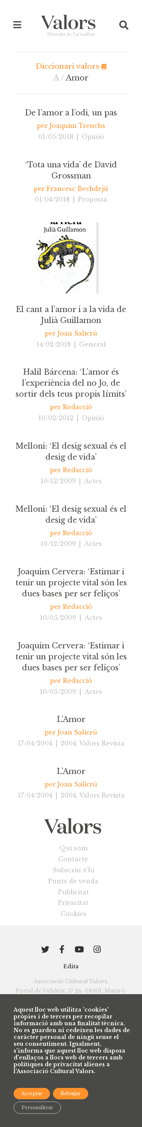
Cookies (73, 913)
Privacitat (73, 902)
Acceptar (31, 1093)
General (92, 344)
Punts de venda (73, 881)
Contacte (73, 859)
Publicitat (73, 892)
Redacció (77, 407)
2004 (68, 743)
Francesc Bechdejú (77, 188)
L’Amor (71, 719)
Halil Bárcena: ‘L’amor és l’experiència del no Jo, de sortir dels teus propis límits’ (71, 383)
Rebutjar (71, 1093)
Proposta (92, 199)
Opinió (93, 136)
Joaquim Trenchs (77, 125)
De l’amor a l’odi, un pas (71, 112)
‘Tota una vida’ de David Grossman (71, 170)
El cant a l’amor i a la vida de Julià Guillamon (71, 315)
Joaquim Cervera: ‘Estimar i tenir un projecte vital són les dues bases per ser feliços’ (71, 582)
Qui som (73, 848)
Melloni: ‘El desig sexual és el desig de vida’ (71, 451)
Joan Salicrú (77, 333)
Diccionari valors (71, 66)
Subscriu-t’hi (73, 870)
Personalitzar (37, 1107)
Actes (93, 481)
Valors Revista (102, 743)
